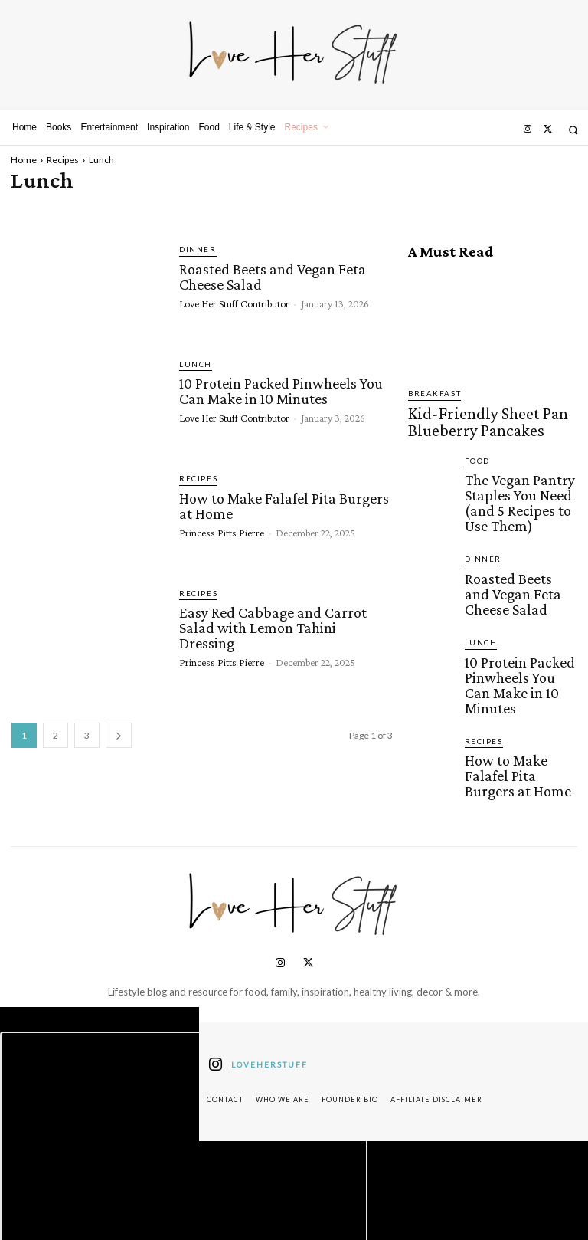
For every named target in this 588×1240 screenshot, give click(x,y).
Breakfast (430, 393)
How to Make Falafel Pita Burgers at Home (281, 503)
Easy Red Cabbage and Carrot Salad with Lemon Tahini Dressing (284, 618)
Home (24, 160)
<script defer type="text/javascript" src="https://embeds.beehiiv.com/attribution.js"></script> (184, 1076)
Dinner (195, 249)
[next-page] (119, 735)
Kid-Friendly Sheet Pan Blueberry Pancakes (480, 415)
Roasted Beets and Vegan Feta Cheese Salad (271, 274)
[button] (573, 130)
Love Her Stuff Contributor (234, 300)
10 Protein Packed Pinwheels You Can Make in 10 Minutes (278, 389)
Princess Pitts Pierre (221, 529)
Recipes (63, 160)
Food (476, 448)
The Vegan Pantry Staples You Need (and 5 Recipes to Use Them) (519, 475)
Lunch (193, 364)
